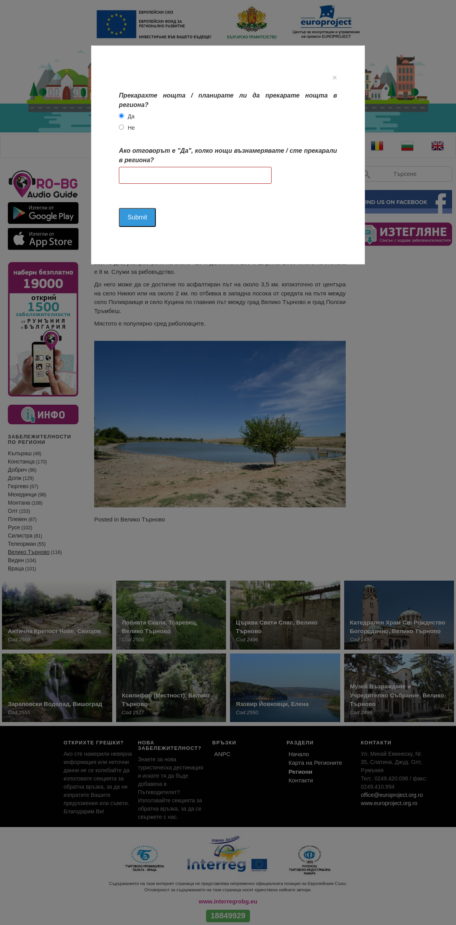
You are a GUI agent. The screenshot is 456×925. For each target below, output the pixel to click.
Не (131, 128)
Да (131, 116)
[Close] (334, 77)
